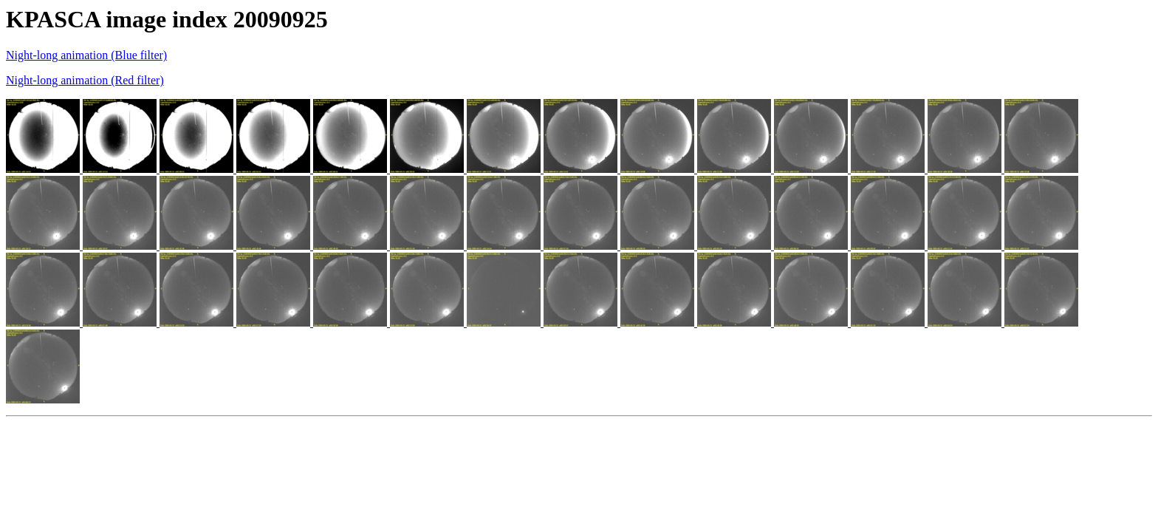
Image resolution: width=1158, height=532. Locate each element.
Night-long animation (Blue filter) (86, 55)
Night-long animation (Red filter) (85, 80)
